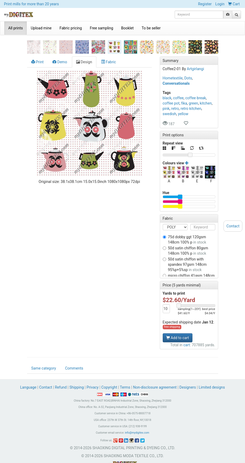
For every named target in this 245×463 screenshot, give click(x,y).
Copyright (109, 376)
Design (84, 46)
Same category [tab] (43, 356)
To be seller (151, 28)
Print (37, 46)
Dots (188, 62)
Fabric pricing (70, 28)
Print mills (31, 4)
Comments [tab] (74, 356)
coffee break (195, 82)
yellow (183, 98)
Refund (61, 376)
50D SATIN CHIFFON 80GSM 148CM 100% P (185, 234)
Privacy (92, 376)
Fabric (108, 46)
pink (166, 92)
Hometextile (173, 62)
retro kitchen (190, 92)
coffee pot (171, 87)
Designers (187, 376)
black (167, 82)
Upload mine (41, 28)
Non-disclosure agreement (155, 376)
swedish (169, 98)
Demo (60, 46)
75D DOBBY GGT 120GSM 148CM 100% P (184, 223)
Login (220, 4)
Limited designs (212, 376)
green (193, 87)
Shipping (76, 376)
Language (28, 376)
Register (205, 4)
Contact (45, 376)
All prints (15, 28)
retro (175, 92)
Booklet (127, 28)
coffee (178, 82)
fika (184, 87)
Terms (125, 376)
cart (186, 329)
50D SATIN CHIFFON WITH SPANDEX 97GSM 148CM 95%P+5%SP (185, 248)
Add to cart (177, 322)
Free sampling (101, 28)
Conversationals (176, 67)
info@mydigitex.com (137, 421)
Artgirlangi (195, 53)
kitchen (206, 87)
